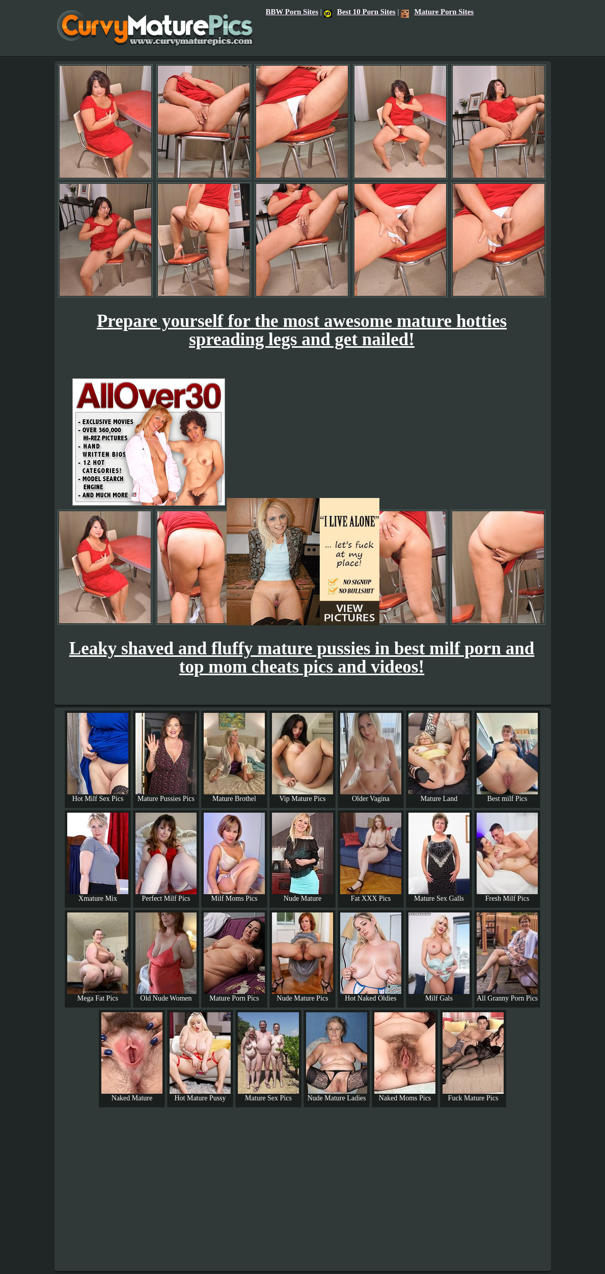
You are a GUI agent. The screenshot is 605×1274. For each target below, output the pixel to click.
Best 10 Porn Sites (360, 12)
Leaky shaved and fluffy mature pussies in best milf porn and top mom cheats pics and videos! (301, 658)
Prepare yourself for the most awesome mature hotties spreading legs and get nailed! (302, 330)
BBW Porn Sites (292, 12)
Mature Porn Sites (437, 12)
